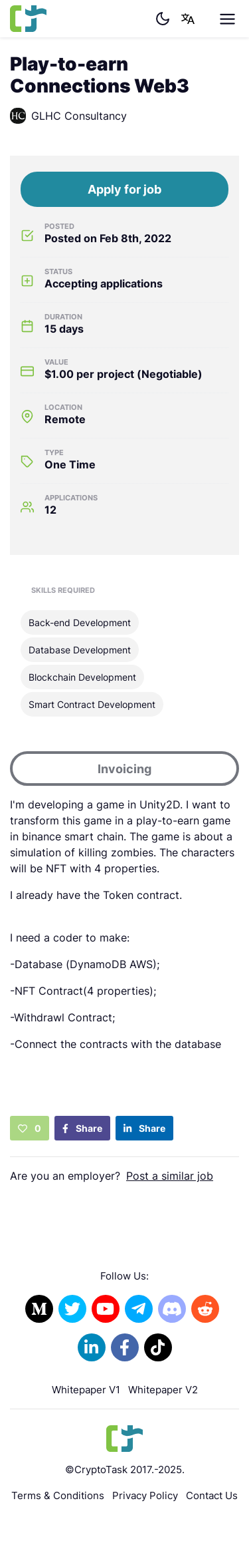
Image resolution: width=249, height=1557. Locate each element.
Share (82, 1128)
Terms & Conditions (57, 1495)
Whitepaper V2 (163, 1389)
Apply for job (124, 189)
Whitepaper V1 (86, 1389)
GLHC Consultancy (68, 116)
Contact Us (212, 1495)
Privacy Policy (145, 1495)
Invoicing (124, 769)
